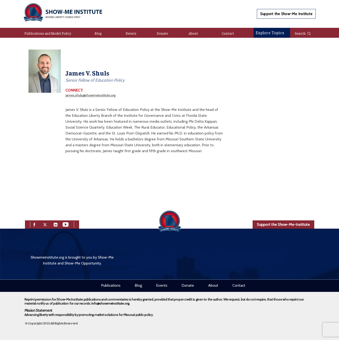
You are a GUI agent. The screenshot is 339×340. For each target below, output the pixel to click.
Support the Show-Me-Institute (283, 224)
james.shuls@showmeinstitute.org (90, 95)
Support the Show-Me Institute (286, 14)
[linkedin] (55, 224)
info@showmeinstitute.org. (110, 303)
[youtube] (66, 224)
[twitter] (45, 224)
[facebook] (34, 224)
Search (303, 33)
